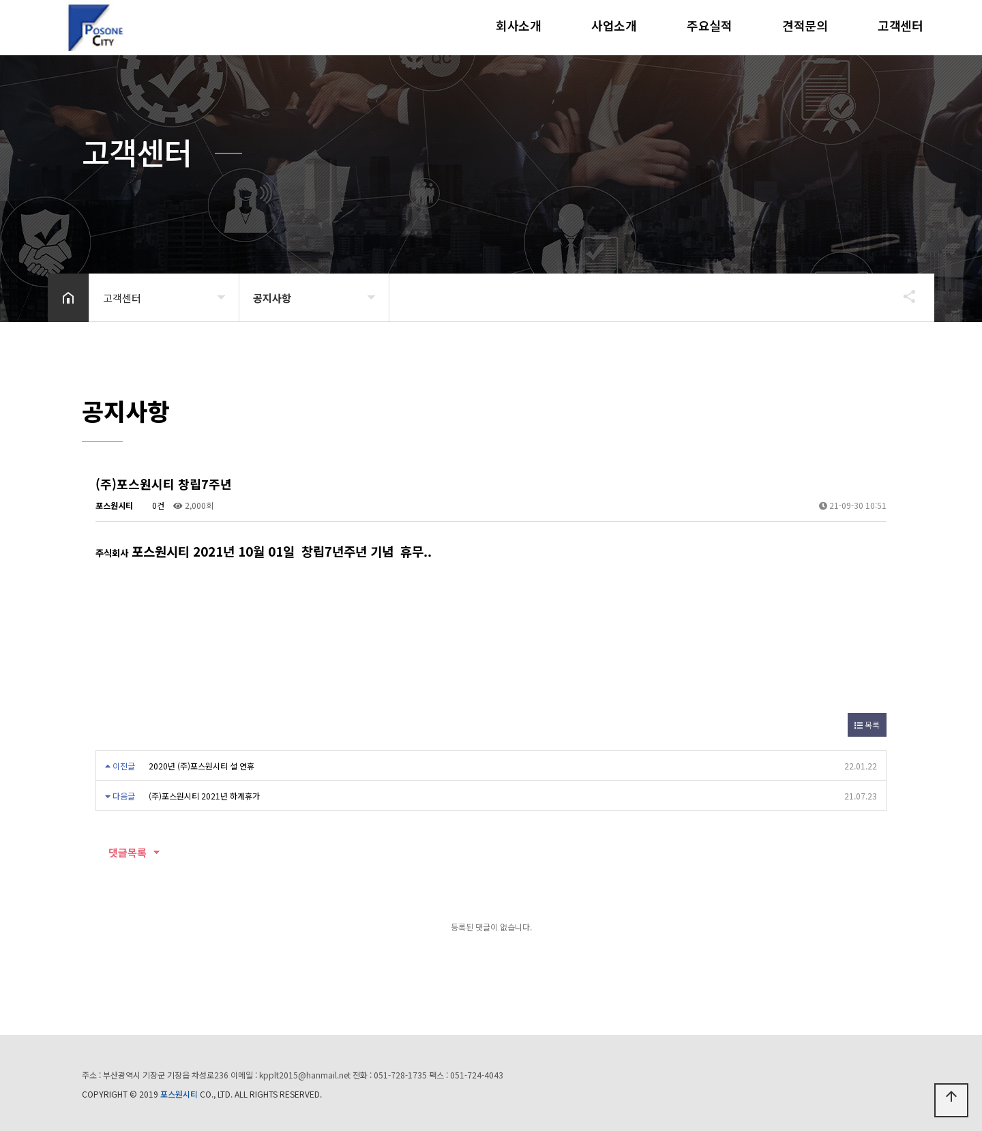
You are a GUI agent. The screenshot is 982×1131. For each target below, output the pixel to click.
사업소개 (613, 25)
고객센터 (900, 25)
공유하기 (903, 296)
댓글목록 (121, 852)
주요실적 (709, 25)
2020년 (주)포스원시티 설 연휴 (201, 766)
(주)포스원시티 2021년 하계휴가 (204, 796)
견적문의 (804, 25)
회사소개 (518, 25)
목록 (867, 725)
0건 (153, 505)
